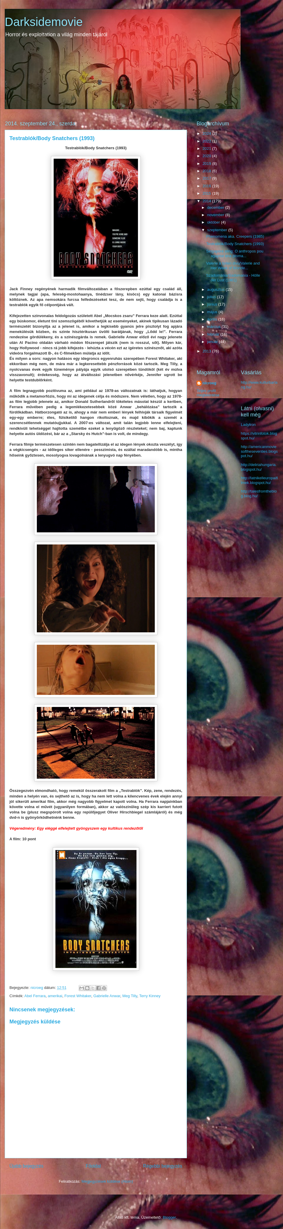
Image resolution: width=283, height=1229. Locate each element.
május (212, 312)
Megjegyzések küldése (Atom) (107, 1181)
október (214, 222)
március (214, 326)
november (216, 215)
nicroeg (209, 383)
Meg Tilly (129, 996)
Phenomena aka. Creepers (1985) (235, 236)
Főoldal (93, 1166)
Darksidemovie (44, 21)
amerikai (55, 996)
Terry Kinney (149, 996)
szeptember (217, 230)
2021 (207, 148)
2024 (207, 133)
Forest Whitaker (77, 996)
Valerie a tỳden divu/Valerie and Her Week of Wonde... (233, 265)
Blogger (169, 1217)
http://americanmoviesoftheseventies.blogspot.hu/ (259, 451)
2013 (207, 351)
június (212, 304)
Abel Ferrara (35, 996)
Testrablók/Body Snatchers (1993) (235, 244)
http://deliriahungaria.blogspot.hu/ (259, 467)
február (214, 334)
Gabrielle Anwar (106, 996)
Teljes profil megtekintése (208, 392)
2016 (207, 186)
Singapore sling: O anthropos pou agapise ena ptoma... (234, 253)
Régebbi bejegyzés (162, 1166)
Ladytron (248, 424)
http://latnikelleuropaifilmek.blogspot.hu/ (259, 480)
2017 (207, 178)
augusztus (216, 289)
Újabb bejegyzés (26, 1166)
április (212, 319)
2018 (207, 171)
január (213, 341)
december (216, 207)
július (212, 297)
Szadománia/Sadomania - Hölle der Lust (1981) (233, 277)
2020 (207, 156)
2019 (207, 163)
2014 (207, 201)
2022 (207, 141)
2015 (207, 193)
